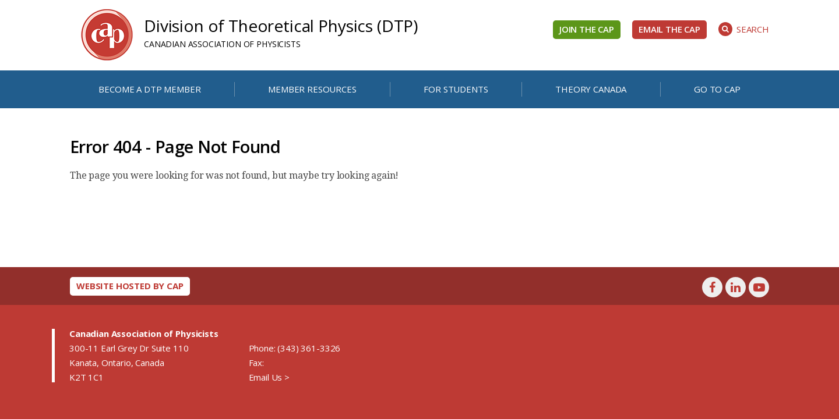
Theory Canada (590, 89)
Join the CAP (586, 29)
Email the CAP (669, 29)
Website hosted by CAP (130, 286)
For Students (456, 89)
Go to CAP (717, 89)
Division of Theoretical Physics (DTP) (281, 26)
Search (743, 29)
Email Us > (269, 377)
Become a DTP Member (149, 89)
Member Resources (312, 89)
